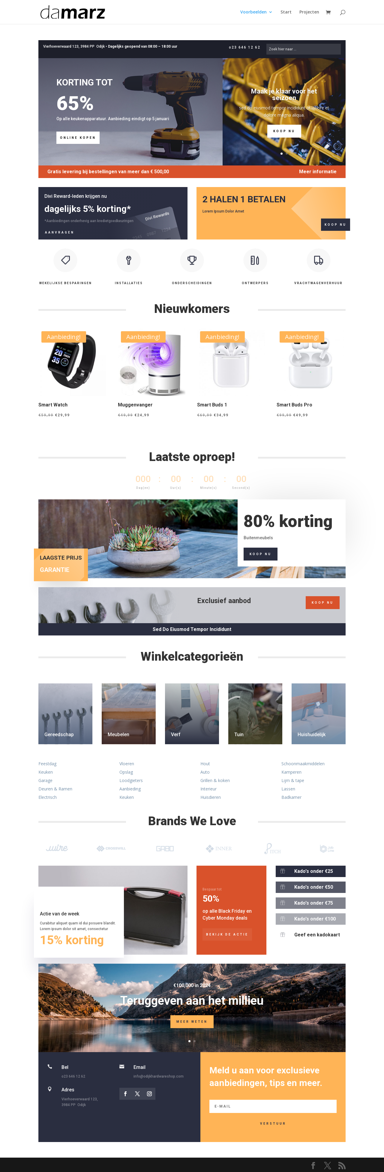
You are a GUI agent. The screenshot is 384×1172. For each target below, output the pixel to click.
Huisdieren (210, 797)
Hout (205, 763)
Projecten (309, 12)
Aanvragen (59, 232)
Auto (205, 772)
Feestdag (47, 763)
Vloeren (126, 763)
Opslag (126, 772)
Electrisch (47, 797)
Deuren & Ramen (55, 789)
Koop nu (284, 140)
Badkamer (291, 797)
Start (286, 12)
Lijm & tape (292, 780)
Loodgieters (131, 780)
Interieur (208, 789)
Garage (45, 780)
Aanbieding (130, 789)
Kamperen (291, 772)
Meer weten (192, 1029)
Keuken (45, 772)
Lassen (288, 789)
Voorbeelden (253, 12)
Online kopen (78, 137)
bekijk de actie (227, 934)
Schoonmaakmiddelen (303, 763)
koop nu (323, 602)
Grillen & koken (215, 780)
